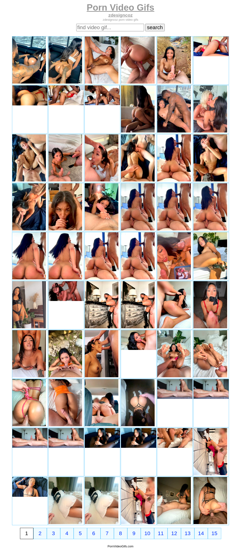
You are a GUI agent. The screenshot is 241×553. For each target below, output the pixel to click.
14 (201, 533)
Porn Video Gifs (120, 7)
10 (147, 533)
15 (214, 533)
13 (188, 533)
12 (174, 533)
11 (161, 533)
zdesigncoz (120, 15)
